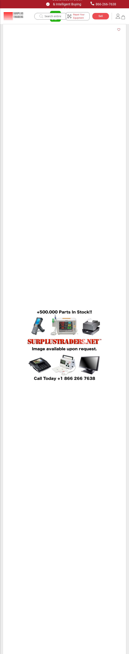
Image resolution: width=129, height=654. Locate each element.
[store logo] (13, 16)
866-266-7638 (103, 4)
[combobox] (53, 16)
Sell (100, 16)
